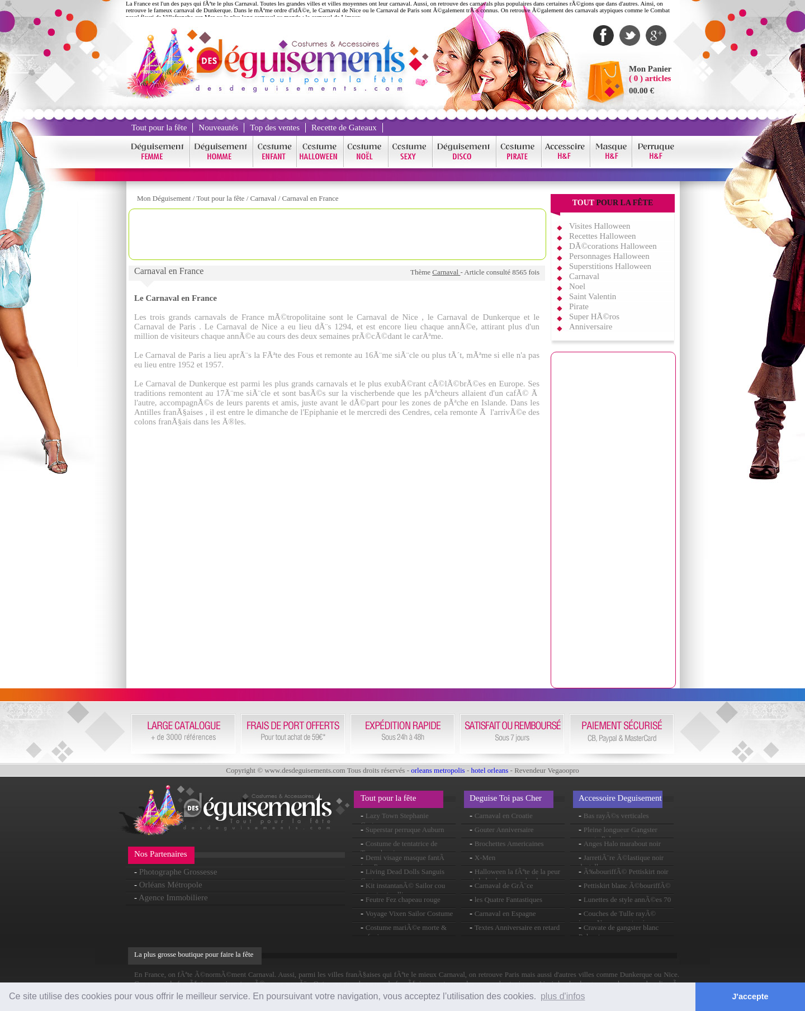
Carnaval (264, 198)
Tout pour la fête (159, 127)
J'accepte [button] (750, 996)
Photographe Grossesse (178, 871)
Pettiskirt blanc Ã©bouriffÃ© (627, 885)
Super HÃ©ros (594, 316)
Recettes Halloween (602, 236)
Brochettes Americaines (509, 843)
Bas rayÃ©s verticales (616, 815)
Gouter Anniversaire (504, 829)
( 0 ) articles (650, 78)
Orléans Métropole (170, 884)
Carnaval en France (310, 198)
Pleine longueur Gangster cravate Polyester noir (618, 834)
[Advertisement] (337, 234)
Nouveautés (218, 127)
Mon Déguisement (164, 198)
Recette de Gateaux (344, 127)
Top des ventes (275, 127)
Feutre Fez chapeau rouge (403, 899)
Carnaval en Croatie (504, 815)
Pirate (579, 306)
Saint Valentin (592, 296)
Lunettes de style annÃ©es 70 (627, 899)
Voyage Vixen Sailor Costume (409, 913)
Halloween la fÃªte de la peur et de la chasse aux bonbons (515, 876)
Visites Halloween (600, 225)
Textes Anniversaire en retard (517, 927)
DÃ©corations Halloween (613, 246)
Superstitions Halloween (610, 266)
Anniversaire (590, 326)
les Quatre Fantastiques (508, 899)
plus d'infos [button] (563, 996)
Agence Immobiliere (173, 897)
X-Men (485, 857)
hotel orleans (490, 770)
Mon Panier (650, 68)
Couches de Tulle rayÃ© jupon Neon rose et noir (617, 918)
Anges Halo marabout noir (622, 843)
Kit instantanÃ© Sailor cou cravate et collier (403, 890)
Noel (577, 286)
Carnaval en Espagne (505, 913)
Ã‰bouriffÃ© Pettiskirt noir (626, 871)
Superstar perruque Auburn (405, 829)
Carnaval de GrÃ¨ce (504, 885)
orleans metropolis (438, 770)
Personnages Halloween (609, 256)
